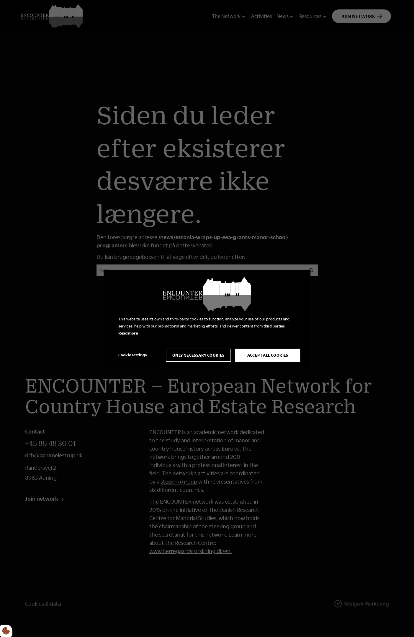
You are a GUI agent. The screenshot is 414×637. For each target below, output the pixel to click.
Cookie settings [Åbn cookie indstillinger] (132, 355)
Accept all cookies (267, 355)
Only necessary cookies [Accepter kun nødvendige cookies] (198, 355)
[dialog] (207, 318)
